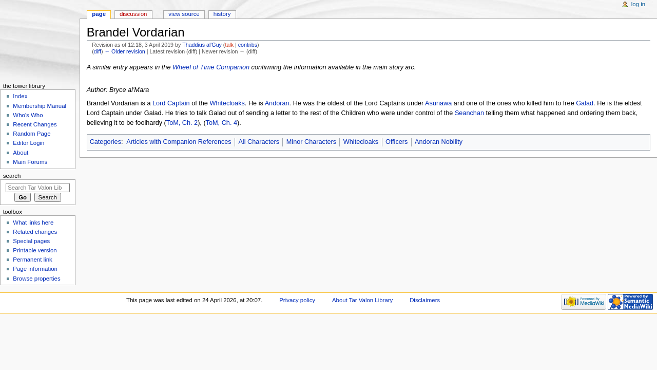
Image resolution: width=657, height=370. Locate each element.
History (222, 14)
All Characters (258, 141)
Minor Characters (311, 141)
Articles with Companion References (178, 141)
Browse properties (36, 278)
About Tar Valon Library (362, 300)
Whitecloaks (226, 103)
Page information (35, 269)
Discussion (133, 14)
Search (12, 176)
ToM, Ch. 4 (221, 122)
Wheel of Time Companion (210, 67)
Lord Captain (171, 103)
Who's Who (28, 115)
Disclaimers (425, 300)
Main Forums (30, 162)
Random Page (31, 134)
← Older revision (124, 51)
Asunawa (438, 103)
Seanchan (469, 113)
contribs (247, 45)
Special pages (31, 241)
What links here (33, 222)
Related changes (35, 232)
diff (97, 51)
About (20, 153)
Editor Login (28, 143)
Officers (396, 141)
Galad (584, 103)
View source (183, 14)
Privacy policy (297, 300)
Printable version (34, 250)
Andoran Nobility (438, 141)
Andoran (277, 103)
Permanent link (32, 259)
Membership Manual (39, 106)
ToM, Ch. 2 (182, 122)
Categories (105, 141)
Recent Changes (34, 124)
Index (20, 96)
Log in (638, 4)
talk (229, 45)
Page (99, 14)
